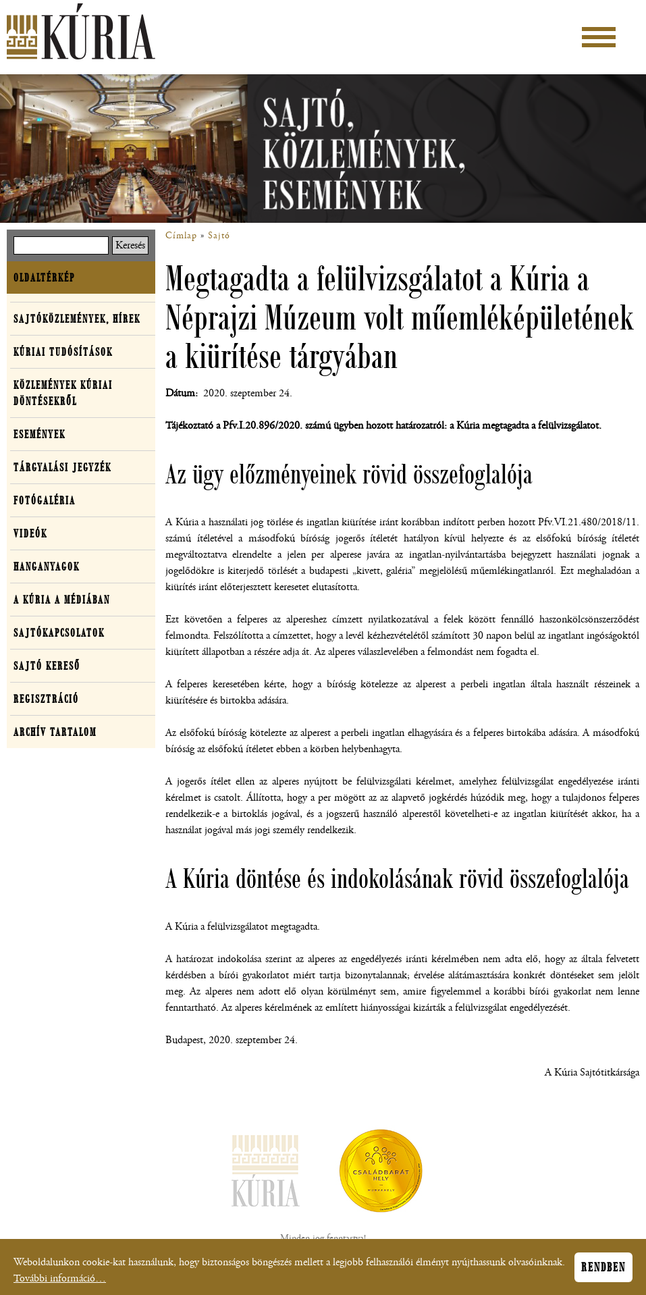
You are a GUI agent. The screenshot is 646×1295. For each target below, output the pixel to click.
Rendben (603, 1271)
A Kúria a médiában (62, 599)
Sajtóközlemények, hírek (77, 318)
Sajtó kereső (47, 665)
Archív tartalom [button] (55, 731)
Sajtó (219, 236)
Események (39, 434)
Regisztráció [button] (46, 698)
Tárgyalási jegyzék (62, 467)
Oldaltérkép (44, 277)
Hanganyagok (47, 566)
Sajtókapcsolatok (59, 632)
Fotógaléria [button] (45, 500)
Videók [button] (30, 533)
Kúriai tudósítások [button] (63, 351)
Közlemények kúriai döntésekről (63, 392)
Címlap (181, 236)
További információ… (60, 1282)
